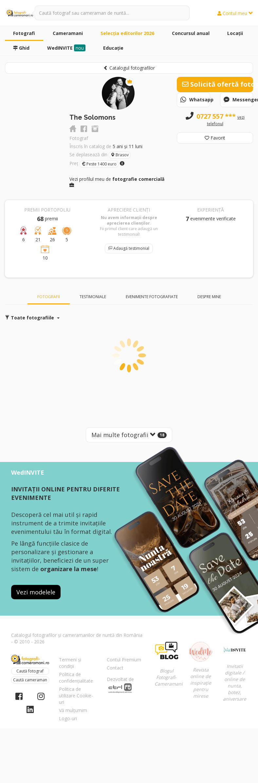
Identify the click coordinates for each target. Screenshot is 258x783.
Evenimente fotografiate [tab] (152, 296)
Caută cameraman (30, 680)
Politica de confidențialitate (76, 677)
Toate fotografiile (32, 318)
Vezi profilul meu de (116, 181)
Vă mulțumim (73, 710)
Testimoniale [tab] (93, 296)
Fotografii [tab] (48, 296)
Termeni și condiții (70, 662)
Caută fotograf (30, 671)
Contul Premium (124, 659)
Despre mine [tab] (209, 296)
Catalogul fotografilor (129, 68)
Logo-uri (68, 718)
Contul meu (235, 13)
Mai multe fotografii (129, 435)
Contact (115, 668)
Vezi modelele (35, 592)
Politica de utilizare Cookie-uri (76, 695)
